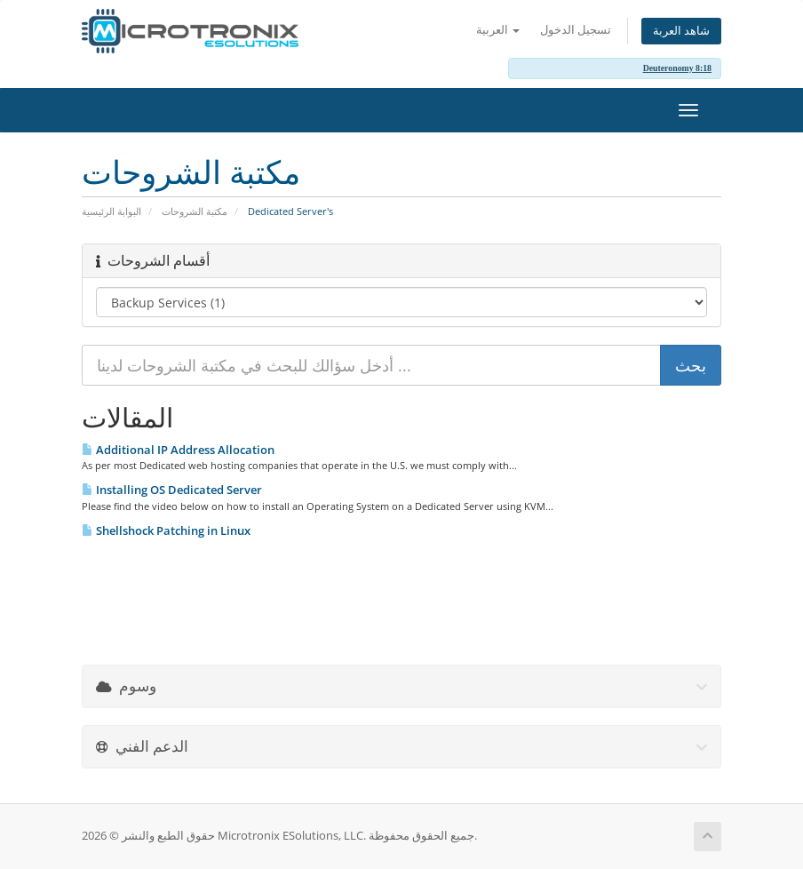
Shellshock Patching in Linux (166, 530)
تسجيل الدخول (575, 29)
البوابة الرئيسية (111, 211)
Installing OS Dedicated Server (172, 490)
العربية (498, 29)
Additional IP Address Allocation (178, 450)
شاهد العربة (681, 30)
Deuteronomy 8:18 (677, 68)
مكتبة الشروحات (194, 211)
